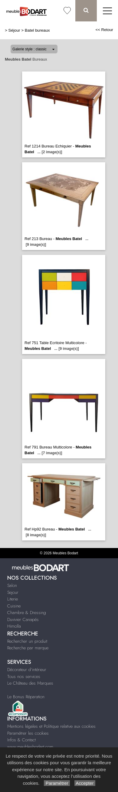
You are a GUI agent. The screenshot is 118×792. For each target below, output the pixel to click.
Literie (12, 599)
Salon (12, 585)
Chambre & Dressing (26, 612)
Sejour (12, 592)
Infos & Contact (21, 740)
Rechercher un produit (27, 641)
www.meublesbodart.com (30, 746)
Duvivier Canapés (23, 619)
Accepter (85, 783)
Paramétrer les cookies (28, 733)
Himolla (14, 626)
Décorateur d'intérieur (26, 669)
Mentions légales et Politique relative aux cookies (51, 726)
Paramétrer (56, 783)
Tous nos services (23, 676)
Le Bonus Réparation (25, 696)
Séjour (14, 30)
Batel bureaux (37, 30)
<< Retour (104, 29)
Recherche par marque (27, 648)
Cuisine (14, 606)
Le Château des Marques (30, 683)
